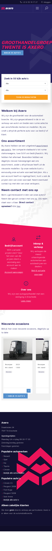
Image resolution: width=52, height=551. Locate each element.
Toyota (6, 466)
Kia (5, 463)
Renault (7, 456)
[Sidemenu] (37, 8)
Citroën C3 (8, 483)
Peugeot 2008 (10, 486)
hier (18, 206)
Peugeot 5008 (10, 493)
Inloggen (46, 2)
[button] (46, 8)
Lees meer (26, 301)
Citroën (7, 469)
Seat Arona (8, 496)
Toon (26, 97)
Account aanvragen (14, 272)
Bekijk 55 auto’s (12, 53)
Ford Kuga (8, 490)
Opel (6, 459)
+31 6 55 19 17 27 (29, 2)
